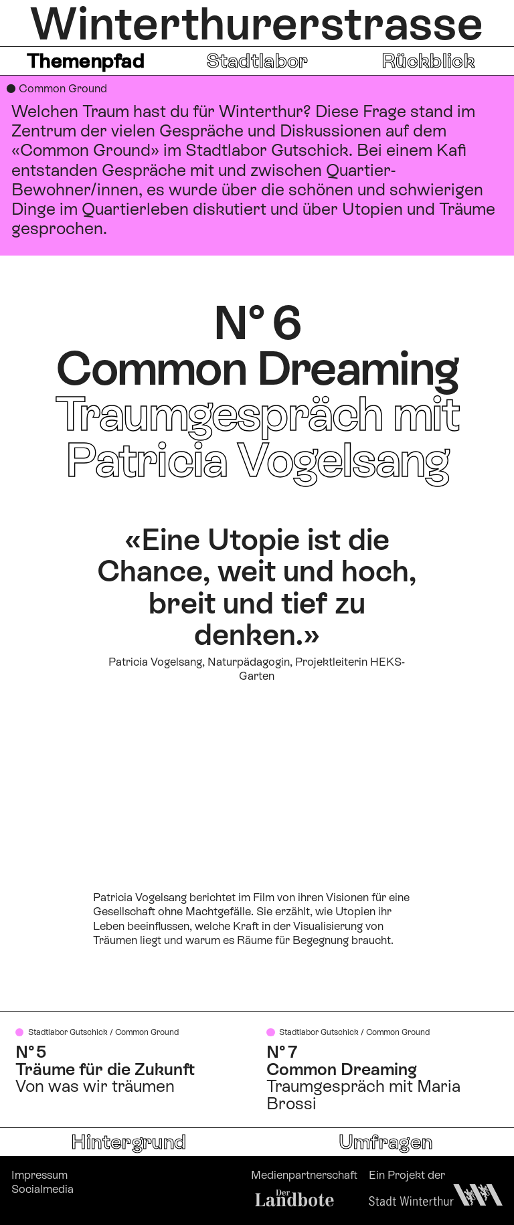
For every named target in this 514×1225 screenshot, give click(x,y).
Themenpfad (86, 60)
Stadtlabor (257, 60)
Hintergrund (128, 1141)
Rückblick (428, 60)
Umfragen (385, 1141)
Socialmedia (42, 1189)
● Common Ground (56, 88)
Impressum (39, 1175)
